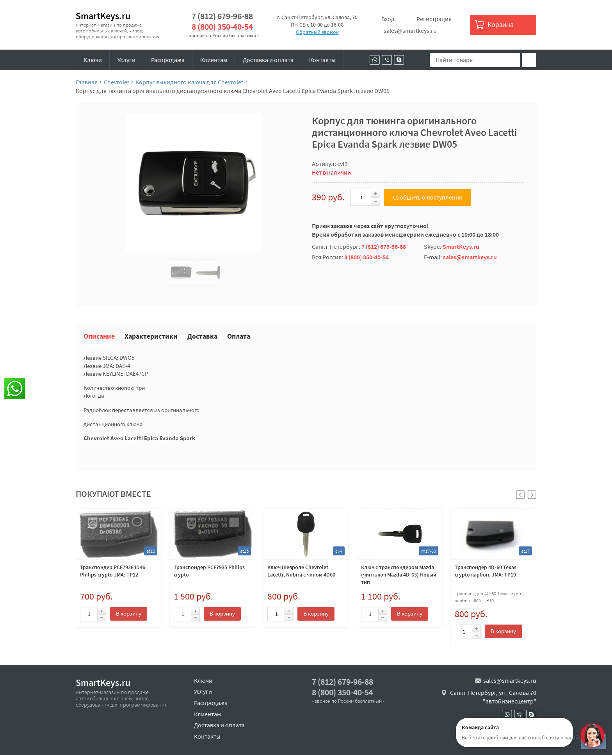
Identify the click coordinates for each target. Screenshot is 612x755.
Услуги (126, 60)
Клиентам (213, 60)
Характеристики (151, 336)
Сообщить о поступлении (428, 197)
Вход (388, 19)
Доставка (202, 336)
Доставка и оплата (268, 60)
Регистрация (434, 19)
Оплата (238, 336)
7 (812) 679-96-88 (222, 16)
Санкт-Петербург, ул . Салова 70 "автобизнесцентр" (493, 697)
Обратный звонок (317, 32)
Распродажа (168, 60)
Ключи (93, 60)
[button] (532, 495)
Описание (99, 336)
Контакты (322, 60)
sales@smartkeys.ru (410, 30)
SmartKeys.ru (103, 16)
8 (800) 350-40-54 (222, 26)
